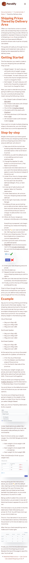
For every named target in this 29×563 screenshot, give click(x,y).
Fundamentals (19, 12)
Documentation (6, 12)
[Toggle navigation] (25, 4)
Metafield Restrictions (11, 556)
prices (11, 37)
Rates (3, 14)
